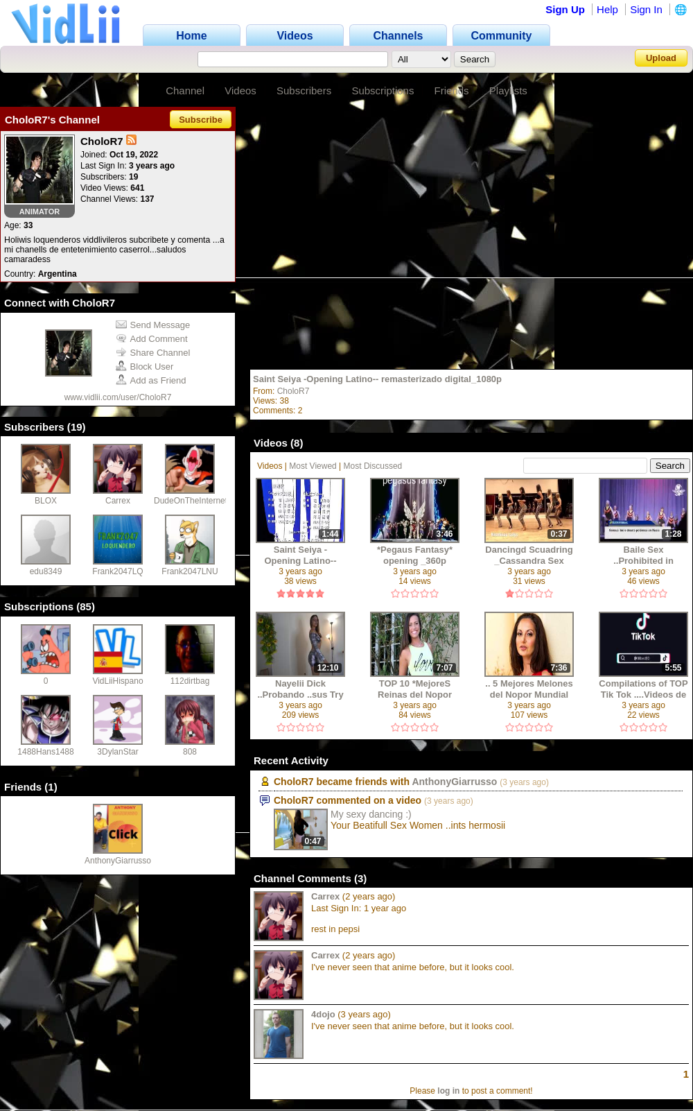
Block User (145, 366)
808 (190, 752)
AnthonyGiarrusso (118, 860)
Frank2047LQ (117, 571)
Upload (661, 58)
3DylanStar (117, 752)
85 (85, 606)
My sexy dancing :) (371, 814)
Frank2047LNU (189, 571)
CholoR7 (293, 391)
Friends (452, 90)
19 (76, 427)
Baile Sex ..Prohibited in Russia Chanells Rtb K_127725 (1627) (643, 555)
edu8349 (46, 571)
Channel (185, 90)
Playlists (508, 90)
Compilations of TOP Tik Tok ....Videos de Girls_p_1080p (643, 689)
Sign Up (565, 9)
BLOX (46, 501)
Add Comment (152, 339)
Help (607, 9)
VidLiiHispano (117, 681)
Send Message (153, 325)
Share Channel (153, 352)
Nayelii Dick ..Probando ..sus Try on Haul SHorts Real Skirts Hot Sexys (300, 689)
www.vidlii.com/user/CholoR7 (118, 397)
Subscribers (304, 90)
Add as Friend (151, 380)
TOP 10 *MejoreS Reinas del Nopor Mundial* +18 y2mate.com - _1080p (415, 689)
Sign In (646, 9)
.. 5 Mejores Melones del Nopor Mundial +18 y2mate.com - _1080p (528, 689)
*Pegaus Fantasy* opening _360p (415, 555)
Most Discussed (373, 466)
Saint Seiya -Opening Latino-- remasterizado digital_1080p (377, 379)
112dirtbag (190, 681)
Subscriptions (382, 90)
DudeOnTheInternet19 (195, 501)
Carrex (117, 501)
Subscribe (200, 119)
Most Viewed (312, 466)
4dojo (323, 1014)
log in (448, 1091)
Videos (240, 90)
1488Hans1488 (45, 752)
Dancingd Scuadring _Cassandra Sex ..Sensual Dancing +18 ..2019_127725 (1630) (528, 555)
